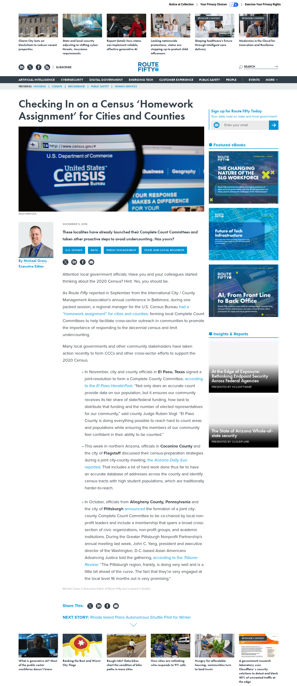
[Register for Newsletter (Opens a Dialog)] (273, 125)
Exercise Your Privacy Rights (263, 4)
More (272, 80)
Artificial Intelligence (37, 80)
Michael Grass (35, 260)
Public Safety (209, 80)
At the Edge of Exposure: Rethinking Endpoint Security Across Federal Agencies (240, 376)
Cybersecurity (72, 80)
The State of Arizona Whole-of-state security (242, 433)
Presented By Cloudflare (230, 442)
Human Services (126, 86)
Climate (57, 86)
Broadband (76, 86)
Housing (40, 86)
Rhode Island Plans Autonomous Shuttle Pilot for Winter (140, 617)
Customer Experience (176, 80)
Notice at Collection (181, 4)
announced (135, 509)
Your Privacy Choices (219, 5)
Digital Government (106, 80)
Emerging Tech (141, 80)
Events (254, 80)
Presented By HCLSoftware (232, 387)
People (231, 80)
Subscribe (63, 67)
